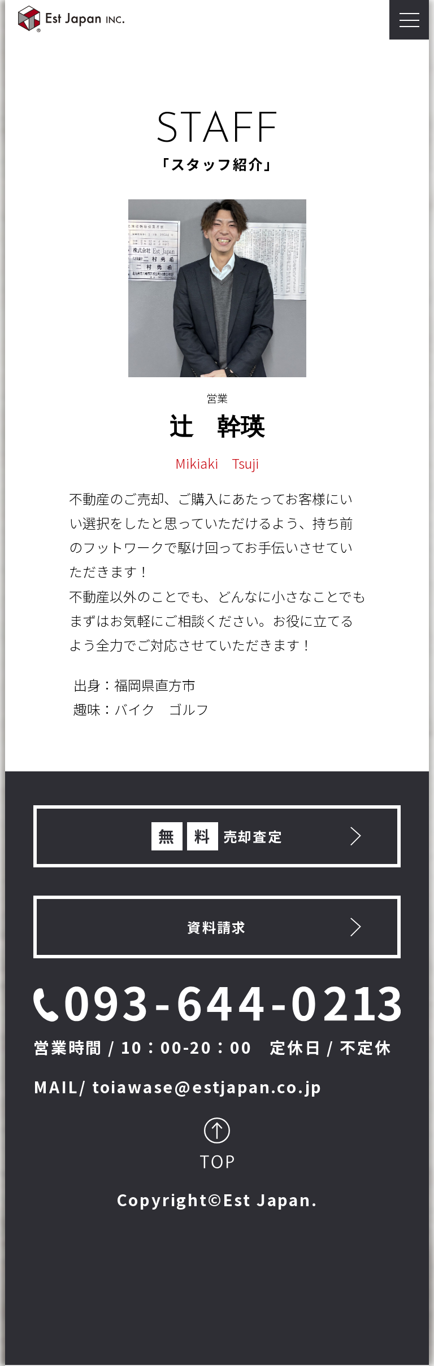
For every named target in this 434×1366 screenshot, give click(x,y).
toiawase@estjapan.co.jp (207, 1086)
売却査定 (217, 836)
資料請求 (217, 927)
